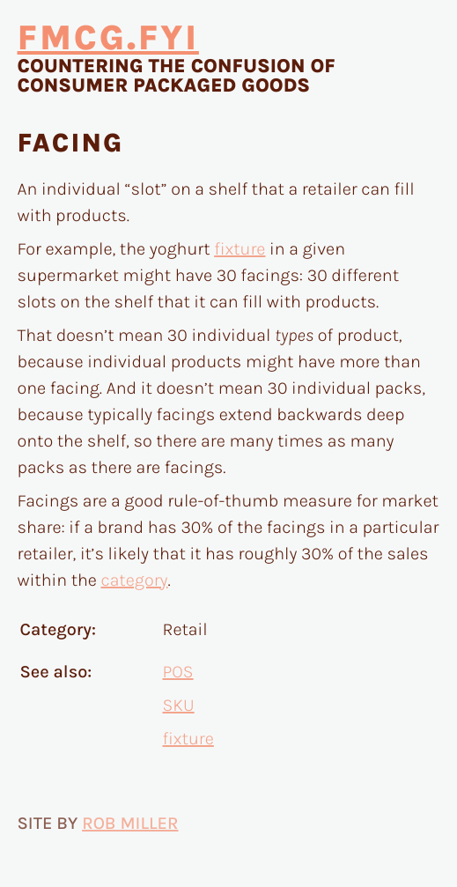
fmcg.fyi (108, 38)
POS (178, 672)
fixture (239, 250)
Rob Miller (130, 824)
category (134, 581)
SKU (179, 706)
